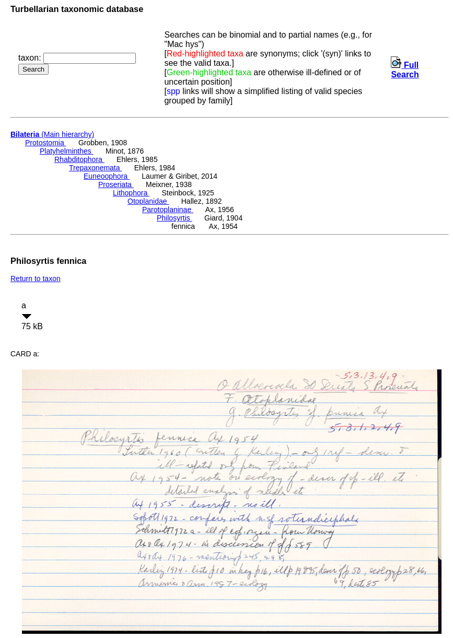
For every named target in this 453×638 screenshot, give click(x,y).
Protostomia (45, 142)
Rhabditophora (79, 159)
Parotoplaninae (167, 209)
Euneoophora (107, 176)
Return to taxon (35, 278)
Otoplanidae (148, 201)
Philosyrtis (174, 218)
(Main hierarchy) (52, 134)
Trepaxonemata (95, 168)
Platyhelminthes (67, 151)
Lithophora (131, 193)
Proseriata (116, 184)
